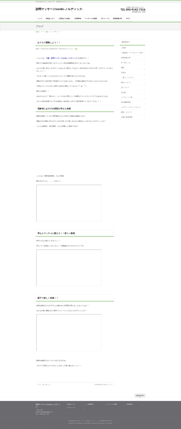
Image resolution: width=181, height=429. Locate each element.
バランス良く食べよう (43, 384)
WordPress (79, 423)
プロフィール (71, 407)
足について (125, 87)
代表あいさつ (71, 404)
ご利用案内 (89, 404)
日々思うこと (126, 63)
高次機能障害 (126, 102)
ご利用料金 (129, 404)
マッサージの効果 (111, 404)
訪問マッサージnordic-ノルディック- (59, 9)
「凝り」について (127, 77)
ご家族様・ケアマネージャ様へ (132, 53)
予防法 (123, 72)
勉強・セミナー (126, 112)
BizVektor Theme (90, 423)
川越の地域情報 (126, 117)
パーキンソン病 (126, 97)
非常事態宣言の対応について (104, 384)
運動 (76, 48)
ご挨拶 (123, 48)
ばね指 (123, 92)
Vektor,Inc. (101, 423)
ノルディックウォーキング (130, 107)
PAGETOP (140, 395)
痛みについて (126, 82)
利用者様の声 (126, 58)
